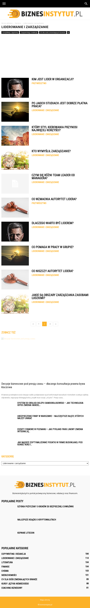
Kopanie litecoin (25, 533)
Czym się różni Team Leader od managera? (53, 176)
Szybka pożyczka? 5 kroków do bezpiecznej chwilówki (45, 506)
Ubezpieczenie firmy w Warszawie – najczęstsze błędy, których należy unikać (50, 417)
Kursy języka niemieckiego (15, 583)
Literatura (7, 562)
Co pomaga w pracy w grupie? (53, 247)
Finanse (5, 566)
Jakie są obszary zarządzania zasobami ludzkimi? (60, 296)
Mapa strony (45, 600)
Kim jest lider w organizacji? (53, 79)
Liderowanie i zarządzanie (45, 110)
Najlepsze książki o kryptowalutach (36, 519)
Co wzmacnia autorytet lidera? (54, 199)
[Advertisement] (45, 54)
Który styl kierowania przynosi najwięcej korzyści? (54, 128)
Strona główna (7, 23)
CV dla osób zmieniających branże (52, 32)
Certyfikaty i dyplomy (10, 32)
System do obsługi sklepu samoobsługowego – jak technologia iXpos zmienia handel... (50, 404)
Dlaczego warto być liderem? (53, 223)
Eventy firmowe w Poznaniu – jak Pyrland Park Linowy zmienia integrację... (50, 430)
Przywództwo (39, 83)
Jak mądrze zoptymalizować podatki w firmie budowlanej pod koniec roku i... (50, 443)
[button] (86, 3)
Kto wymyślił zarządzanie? (51, 151)
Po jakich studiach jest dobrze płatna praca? (59, 105)
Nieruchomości (8, 575)
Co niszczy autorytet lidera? (52, 271)
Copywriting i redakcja (29, 32)
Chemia (5, 571)
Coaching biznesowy (11, 588)
